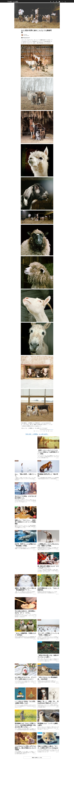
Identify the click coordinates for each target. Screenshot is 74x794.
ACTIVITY (39, 575)
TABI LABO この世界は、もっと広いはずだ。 (37, 434)
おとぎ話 (51, 431)
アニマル (41, 431)
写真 (46, 431)
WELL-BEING (40, 642)
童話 (34, 431)
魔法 (44, 431)
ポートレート (37, 431)
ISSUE (16, 507)
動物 (48, 431)
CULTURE (39, 437)
